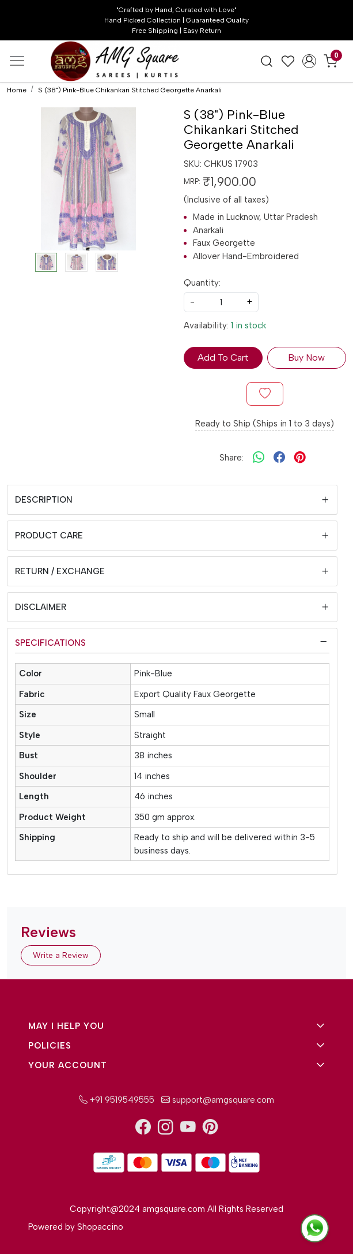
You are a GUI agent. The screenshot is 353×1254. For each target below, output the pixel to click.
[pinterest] (300, 457)
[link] (267, 61)
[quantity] (221, 302)
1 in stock (248, 325)
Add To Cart (223, 357)
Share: (231, 457)
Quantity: (202, 283)
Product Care (49, 535)
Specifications (50, 643)
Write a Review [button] (61, 955)
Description (44, 500)
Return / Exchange (60, 571)
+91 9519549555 (116, 1100)
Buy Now (306, 357)
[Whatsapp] (258, 457)
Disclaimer (40, 607)
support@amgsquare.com (216, 1100)
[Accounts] (309, 61)
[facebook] (279, 457)
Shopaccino (100, 1227)
